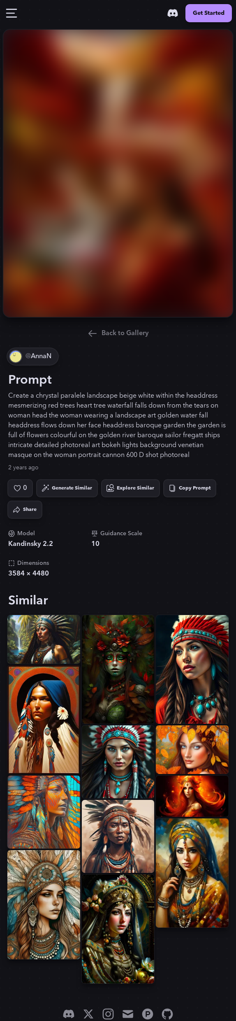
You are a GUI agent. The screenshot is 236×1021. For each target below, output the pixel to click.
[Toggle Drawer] (11, 13)
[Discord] (172, 13)
